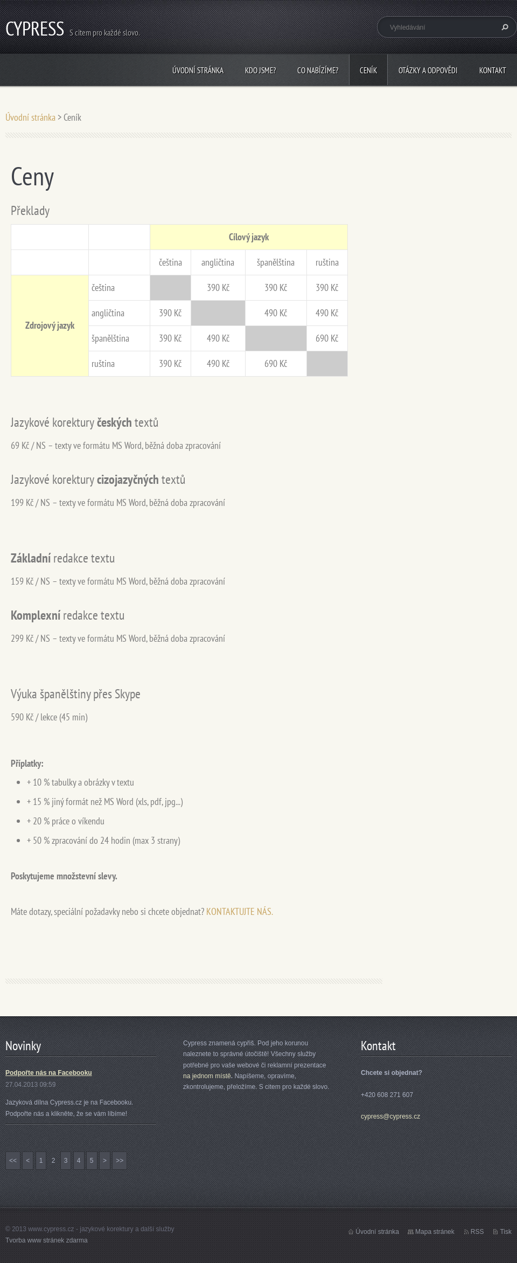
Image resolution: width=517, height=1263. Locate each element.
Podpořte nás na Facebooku (48, 1073)
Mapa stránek (435, 1232)
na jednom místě (207, 1076)
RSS (477, 1232)
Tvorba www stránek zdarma (46, 1240)
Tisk (506, 1232)
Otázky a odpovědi (428, 70)
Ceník (368, 70)
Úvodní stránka (197, 70)
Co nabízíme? (317, 70)
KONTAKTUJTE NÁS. (239, 911)
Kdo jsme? (260, 70)
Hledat (503, 27)
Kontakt (492, 70)
